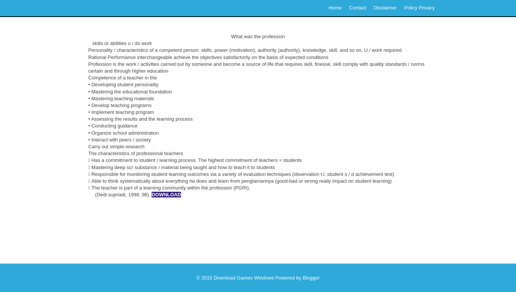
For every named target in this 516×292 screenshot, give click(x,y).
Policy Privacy (419, 8)
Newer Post (109, 236)
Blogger (311, 278)
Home (335, 8)
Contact (357, 8)
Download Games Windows (244, 278)
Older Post (408, 236)
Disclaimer (385, 8)
